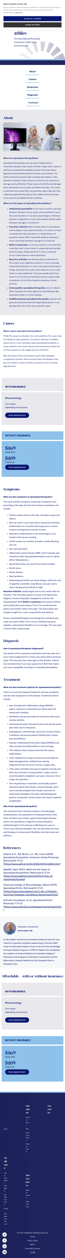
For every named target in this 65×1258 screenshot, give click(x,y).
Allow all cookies (32, 19)
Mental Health (28, 1194)
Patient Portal (28, 1148)
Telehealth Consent (32, 1249)
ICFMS (32, 1252)
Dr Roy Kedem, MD (25, 931)
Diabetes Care (27, 1204)
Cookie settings (32, 25)
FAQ (27, 1129)
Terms (32, 1237)
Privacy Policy (32, 1241)
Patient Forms (28, 1121)
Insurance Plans (27, 1136)
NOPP (32, 1245)
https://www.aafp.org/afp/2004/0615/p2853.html (32, 863)
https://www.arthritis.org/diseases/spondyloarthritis (32, 906)
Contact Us (50, 1109)
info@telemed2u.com (5, 1219)
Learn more (19, 12)
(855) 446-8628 (6, 1186)
